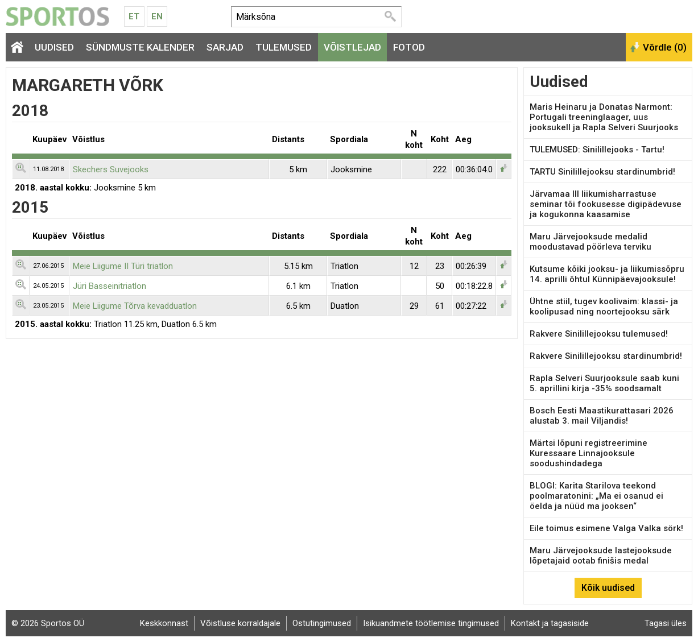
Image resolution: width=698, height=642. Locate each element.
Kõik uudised (608, 587)
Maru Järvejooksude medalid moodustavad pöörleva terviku (590, 241)
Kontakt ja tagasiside (550, 623)
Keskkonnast (164, 623)
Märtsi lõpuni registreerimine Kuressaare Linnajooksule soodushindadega (588, 453)
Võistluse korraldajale (240, 623)
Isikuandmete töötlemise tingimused (431, 623)
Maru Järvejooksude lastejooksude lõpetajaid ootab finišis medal (601, 555)
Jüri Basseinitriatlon (109, 286)
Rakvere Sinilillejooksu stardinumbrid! (606, 356)
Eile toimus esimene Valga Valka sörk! (606, 528)
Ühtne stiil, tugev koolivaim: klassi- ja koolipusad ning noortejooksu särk (604, 306)
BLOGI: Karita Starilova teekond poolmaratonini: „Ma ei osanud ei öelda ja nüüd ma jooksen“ (596, 496)
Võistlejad (352, 47)
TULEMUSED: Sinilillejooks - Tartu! (597, 149)
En (157, 16)
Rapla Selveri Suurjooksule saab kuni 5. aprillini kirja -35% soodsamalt (604, 383)
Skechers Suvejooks (110, 169)
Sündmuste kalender (140, 47)
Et (134, 16)
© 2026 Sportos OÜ (47, 623)
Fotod (409, 47)
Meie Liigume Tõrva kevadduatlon (135, 306)
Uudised (54, 47)
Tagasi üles (666, 623)
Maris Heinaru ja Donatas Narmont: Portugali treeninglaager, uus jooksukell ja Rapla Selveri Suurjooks (604, 117)
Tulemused (283, 47)
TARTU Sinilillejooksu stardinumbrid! (602, 172)
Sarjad (224, 47)
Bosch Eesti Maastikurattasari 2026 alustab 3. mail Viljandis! (602, 415)
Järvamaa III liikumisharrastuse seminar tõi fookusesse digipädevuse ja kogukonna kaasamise (606, 204)
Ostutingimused (321, 623)
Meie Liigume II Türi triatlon (123, 266)
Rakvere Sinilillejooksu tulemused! (599, 334)
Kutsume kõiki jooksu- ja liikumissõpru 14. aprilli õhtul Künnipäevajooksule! (607, 274)
